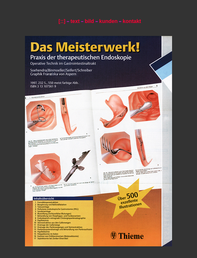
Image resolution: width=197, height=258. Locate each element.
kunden (108, 21)
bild (90, 21)
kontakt (132, 21)
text (74, 21)
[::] (62, 21)
